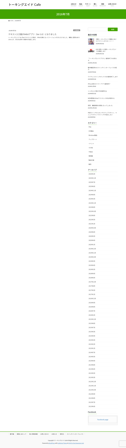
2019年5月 (92, 261)
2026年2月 (92, 174)
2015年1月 (92, 348)
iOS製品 (76, 30)
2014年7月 (92, 352)
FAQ (90, 127)
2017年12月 (92, 282)
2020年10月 (92, 228)
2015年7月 (92, 327)
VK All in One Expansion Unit (76, 443)
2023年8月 (92, 207)
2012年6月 (92, 406)
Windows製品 (93, 135)
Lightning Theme (62, 443)
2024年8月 (92, 195)
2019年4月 (92, 265)
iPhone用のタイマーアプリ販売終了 (99, 84)
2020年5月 (92, 236)
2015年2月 (92, 344)
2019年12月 (92, 249)
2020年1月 (92, 245)
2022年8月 (92, 215)
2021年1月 (92, 224)
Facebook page (102, 419)
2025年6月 (92, 186)
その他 (91, 148)
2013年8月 (92, 365)
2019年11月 (92, 253)
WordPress (52, 443)
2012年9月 (92, 394)
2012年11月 (92, 386)
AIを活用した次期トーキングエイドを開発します (106, 50)
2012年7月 (92, 402)
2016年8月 (92, 307)
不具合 (91, 152)
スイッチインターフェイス (75, 434)
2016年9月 (92, 303)
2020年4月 (92, 240)
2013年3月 (92, 377)
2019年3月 (92, 269)
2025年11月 (92, 178)
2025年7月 (92, 182)
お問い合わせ (44, 434)
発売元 (62, 434)
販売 (90, 164)
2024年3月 (92, 199)
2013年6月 (92, 369)
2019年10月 (92, 257)
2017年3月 (92, 290)
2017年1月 (92, 294)
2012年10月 (92, 390)
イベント (91, 144)
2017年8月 (92, 286)
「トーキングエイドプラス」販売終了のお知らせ (102, 59)
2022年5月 (92, 220)
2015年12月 (92, 319)
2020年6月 (92, 232)
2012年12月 (92, 382)
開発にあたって (21, 434)
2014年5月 (92, 357)
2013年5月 (92, 373)
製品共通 (91, 160)
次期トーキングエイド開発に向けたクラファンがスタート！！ (106, 40)
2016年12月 (92, 298)
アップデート (93, 139)
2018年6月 (92, 278)
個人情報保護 (33, 434)
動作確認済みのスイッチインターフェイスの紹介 (102, 69)
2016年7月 (92, 311)
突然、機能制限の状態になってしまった (100, 105)
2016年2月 (92, 315)
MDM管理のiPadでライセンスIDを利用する (101, 98)
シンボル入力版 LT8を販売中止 (97, 91)
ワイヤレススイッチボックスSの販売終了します (103, 77)
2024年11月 (92, 190)
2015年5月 (92, 332)
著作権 (12, 434)
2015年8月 (92, 323)
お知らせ (54, 434)
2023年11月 (92, 203)
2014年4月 (92, 361)
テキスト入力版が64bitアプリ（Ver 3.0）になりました (32, 34)
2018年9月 (92, 274)
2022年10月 (92, 211)
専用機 (91, 156)
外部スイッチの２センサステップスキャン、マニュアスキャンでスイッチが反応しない (102, 114)
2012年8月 (92, 398)
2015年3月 (92, 340)
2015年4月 (92, 336)
